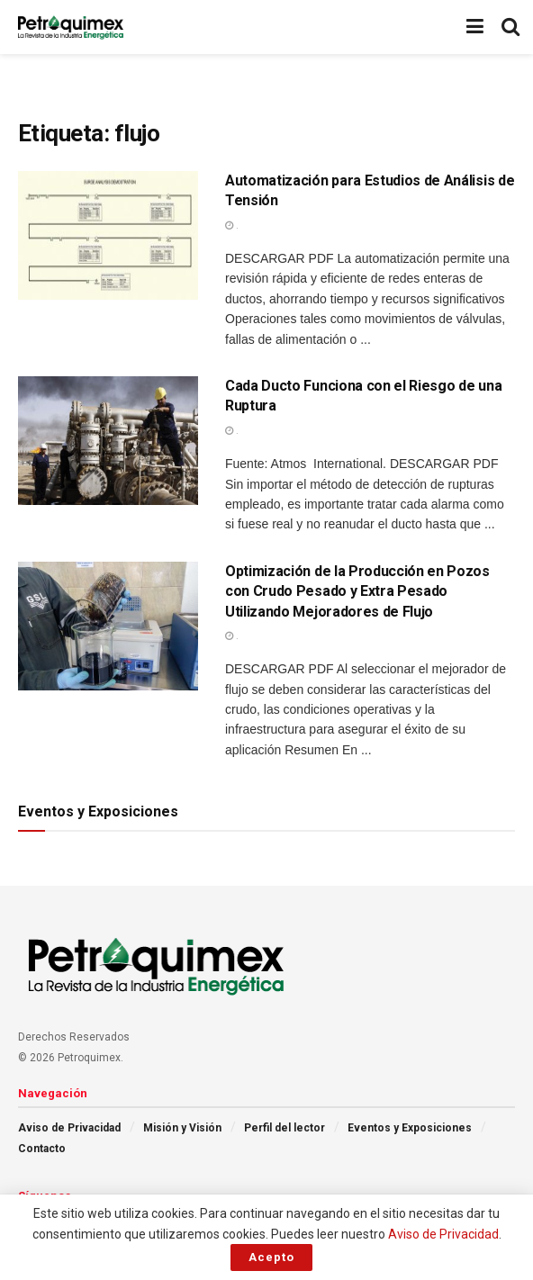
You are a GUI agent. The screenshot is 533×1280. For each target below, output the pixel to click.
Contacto (42, 1148)
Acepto (271, 1257)
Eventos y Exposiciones (410, 1128)
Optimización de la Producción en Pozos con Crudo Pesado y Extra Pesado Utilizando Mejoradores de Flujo (357, 591)
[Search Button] (510, 27)
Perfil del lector (284, 1128)
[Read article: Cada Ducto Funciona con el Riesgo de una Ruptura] (108, 440)
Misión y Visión (182, 1128)
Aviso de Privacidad (69, 1128)
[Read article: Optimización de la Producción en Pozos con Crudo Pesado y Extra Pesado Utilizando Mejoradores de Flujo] (108, 626)
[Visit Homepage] (70, 27)
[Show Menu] (474, 27)
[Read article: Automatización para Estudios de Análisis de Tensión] (108, 235)
